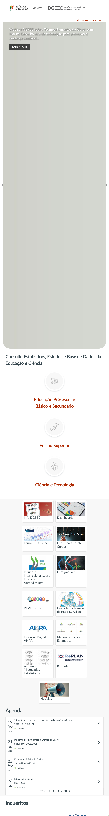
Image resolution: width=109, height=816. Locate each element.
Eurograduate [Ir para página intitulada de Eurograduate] (71, 565)
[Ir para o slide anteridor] (2, 185)
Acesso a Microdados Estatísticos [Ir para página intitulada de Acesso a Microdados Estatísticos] (38, 662)
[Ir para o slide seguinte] (107, 185)
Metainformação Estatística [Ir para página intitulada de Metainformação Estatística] (71, 631)
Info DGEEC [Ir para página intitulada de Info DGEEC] (38, 510)
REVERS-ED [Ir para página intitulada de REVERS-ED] (38, 601)
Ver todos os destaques (90, 20)
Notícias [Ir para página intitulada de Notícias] (54, 691)
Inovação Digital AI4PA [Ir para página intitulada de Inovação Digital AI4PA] (38, 631)
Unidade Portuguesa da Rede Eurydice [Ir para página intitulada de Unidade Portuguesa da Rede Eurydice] (71, 602)
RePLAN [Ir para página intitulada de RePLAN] (71, 659)
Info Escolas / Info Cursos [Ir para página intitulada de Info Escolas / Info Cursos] (71, 537)
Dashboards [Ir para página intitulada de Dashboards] (71, 510)
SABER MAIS (19, 46)
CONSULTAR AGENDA (55, 791)
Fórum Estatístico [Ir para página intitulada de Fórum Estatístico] (38, 536)
